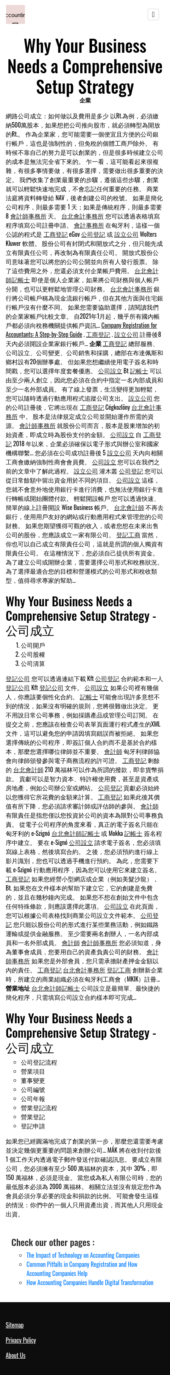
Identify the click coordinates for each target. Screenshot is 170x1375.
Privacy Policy (21, 1340)
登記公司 (18, 678)
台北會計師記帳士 (75, 833)
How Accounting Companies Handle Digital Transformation (90, 1282)
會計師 (113, 751)
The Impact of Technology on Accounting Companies (83, 1255)
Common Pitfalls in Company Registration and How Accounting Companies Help (82, 1269)
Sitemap (14, 1324)
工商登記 (56, 234)
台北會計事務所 (82, 215)
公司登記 (93, 234)
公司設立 (110, 370)
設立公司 (126, 234)
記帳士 (139, 370)
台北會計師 (129, 507)
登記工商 (128, 534)
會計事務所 (89, 225)
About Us (15, 1355)
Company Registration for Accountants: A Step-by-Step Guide (81, 330)
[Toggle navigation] (153, 14)
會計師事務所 (28, 215)
